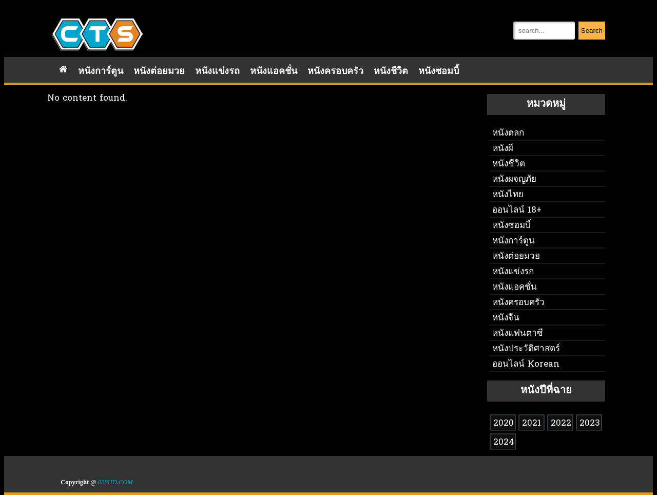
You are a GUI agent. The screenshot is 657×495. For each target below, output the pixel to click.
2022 (561, 423)
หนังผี (502, 148)
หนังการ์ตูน (100, 72)
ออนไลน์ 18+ (517, 210)
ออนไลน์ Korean (525, 364)
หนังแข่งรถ (217, 72)
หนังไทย (508, 194)
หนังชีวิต (391, 72)
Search (592, 30)
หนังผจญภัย (514, 179)
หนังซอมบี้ (438, 72)
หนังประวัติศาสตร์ (526, 348)
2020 (503, 423)
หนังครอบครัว (335, 72)
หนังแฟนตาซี (517, 333)
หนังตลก (508, 133)
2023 (589, 423)
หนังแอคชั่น (273, 72)
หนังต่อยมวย (159, 72)
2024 (503, 442)
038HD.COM (115, 482)
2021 (531, 423)
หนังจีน (505, 318)
